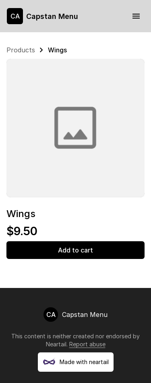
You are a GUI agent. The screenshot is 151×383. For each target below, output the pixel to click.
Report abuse (87, 344)
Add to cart (75, 250)
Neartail (56, 344)
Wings (57, 50)
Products (20, 50)
